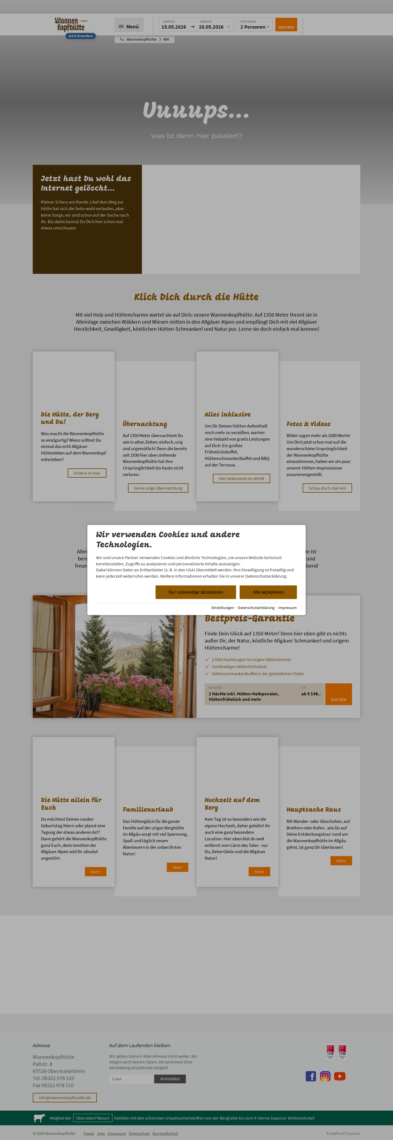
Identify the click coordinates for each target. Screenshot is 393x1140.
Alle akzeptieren (268, 592)
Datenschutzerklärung (256, 607)
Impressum (287, 607)
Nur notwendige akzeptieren (196, 592)
